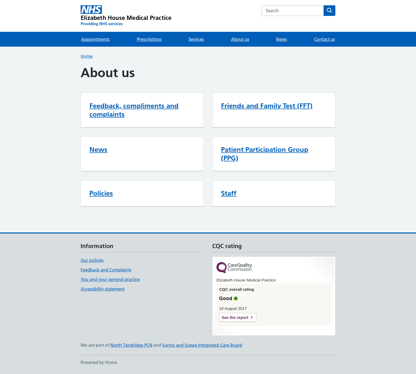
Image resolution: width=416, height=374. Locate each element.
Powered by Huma (99, 362)
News (281, 39)
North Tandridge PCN (131, 345)
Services (196, 39)
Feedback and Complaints (106, 269)
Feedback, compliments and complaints (134, 110)
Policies (101, 193)
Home (87, 56)
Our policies (92, 260)
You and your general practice (110, 279)
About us (240, 39)
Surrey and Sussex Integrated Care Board (202, 345)
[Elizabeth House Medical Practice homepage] (126, 16)
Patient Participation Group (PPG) (264, 153)
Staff (228, 193)
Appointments (95, 39)
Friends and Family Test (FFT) (267, 106)
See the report (235, 317)
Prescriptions (149, 39)
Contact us (324, 39)
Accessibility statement (103, 289)
